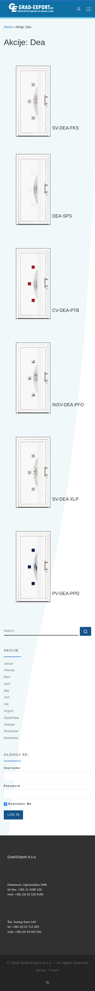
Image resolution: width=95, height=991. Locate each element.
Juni (7, 697)
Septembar (11, 718)
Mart (7, 677)
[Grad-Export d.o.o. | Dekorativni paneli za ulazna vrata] (28, 8)
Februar (9, 670)
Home (8, 27)
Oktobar (9, 724)
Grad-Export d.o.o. (36, 963)
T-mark (54, 970)
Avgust (8, 711)
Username (12, 768)
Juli (6, 704)
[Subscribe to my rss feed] (47, 982)
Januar (8, 663)
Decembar (11, 738)
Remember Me (18, 804)
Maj (6, 690)
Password (12, 786)
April (7, 684)
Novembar (11, 731)
